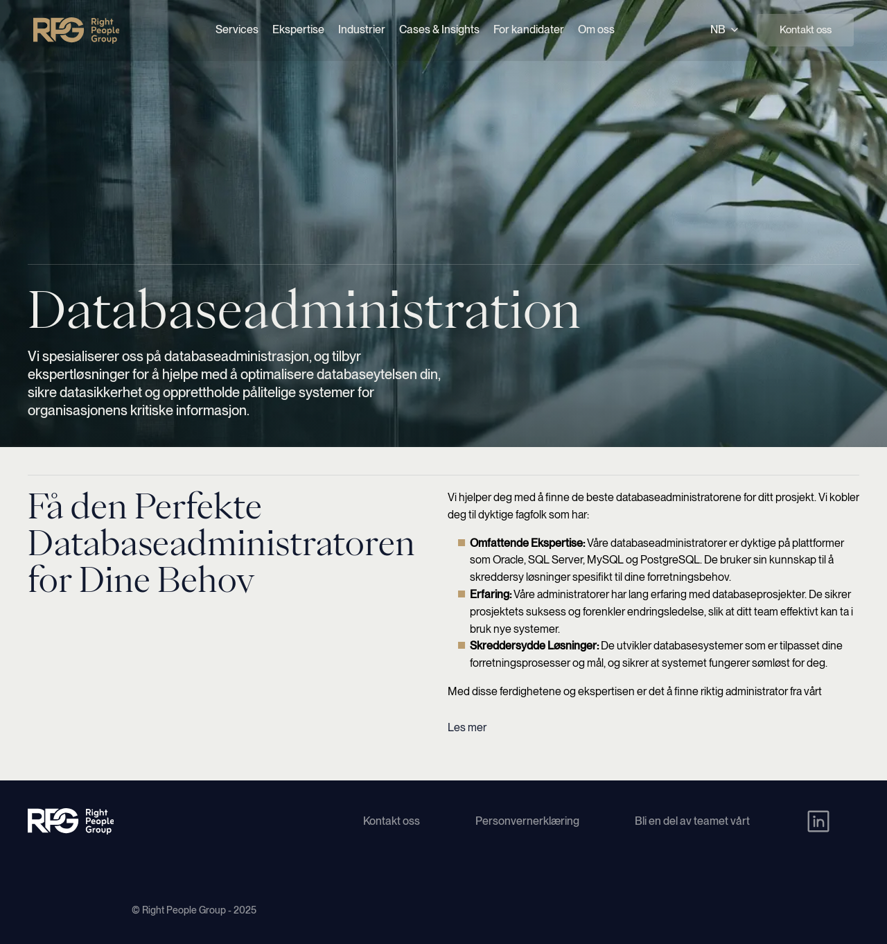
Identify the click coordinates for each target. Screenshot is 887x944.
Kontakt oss (806, 30)
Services (237, 29)
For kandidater (528, 29)
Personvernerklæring (527, 821)
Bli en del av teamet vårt (692, 821)
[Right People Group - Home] (76, 30)
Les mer (467, 727)
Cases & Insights (439, 29)
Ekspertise (298, 29)
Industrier (361, 29)
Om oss (596, 29)
